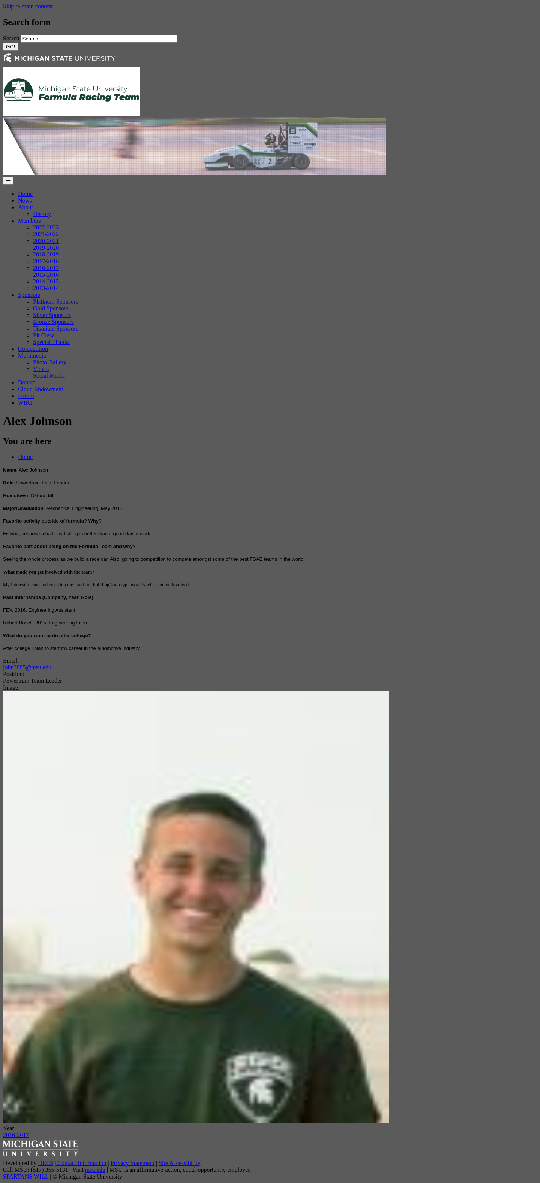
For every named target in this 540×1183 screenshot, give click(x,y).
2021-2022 (46, 234)
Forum (26, 396)
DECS (45, 1163)
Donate (26, 382)
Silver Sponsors (52, 315)
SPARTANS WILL (25, 1176)
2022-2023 (46, 227)
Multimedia (32, 355)
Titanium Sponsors (55, 328)
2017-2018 (46, 261)
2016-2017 (46, 268)
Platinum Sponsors (55, 301)
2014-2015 (46, 281)
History (42, 214)
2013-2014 (46, 288)
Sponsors (29, 295)
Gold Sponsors (51, 308)
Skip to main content (28, 6)
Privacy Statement (132, 1163)
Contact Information (81, 1163)
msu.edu (95, 1170)
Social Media (49, 375)
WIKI (25, 402)
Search (12, 38)
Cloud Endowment (40, 389)
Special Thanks (51, 342)
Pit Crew (43, 335)
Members (29, 221)
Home (25, 194)
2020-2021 (46, 241)
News (25, 200)
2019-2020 (46, 247)
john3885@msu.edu (27, 667)
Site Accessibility (180, 1163)
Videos (41, 369)
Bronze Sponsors (53, 322)
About (25, 207)
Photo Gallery (49, 362)
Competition (33, 349)
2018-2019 (46, 254)
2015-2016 (46, 274)
